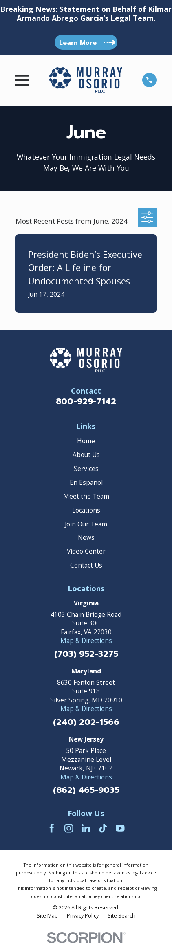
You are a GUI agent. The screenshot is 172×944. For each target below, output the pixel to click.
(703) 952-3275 (86, 654)
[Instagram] (68, 828)
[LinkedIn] (86, 828)
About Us (86, 455)
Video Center (86, 551)
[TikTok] (103, 828)
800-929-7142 (86, 401)
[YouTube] (120, 828)
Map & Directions (86, 640)
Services (86, 468)
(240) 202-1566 (86, 722)
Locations (86, 510)
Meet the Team (86, 496)
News (86, 537)
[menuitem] (47, 916)
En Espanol (86, 482)
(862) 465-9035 (86, 790)
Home (86, 441)
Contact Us (86, 565)
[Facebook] (51, 828)
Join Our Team (86, 524)
